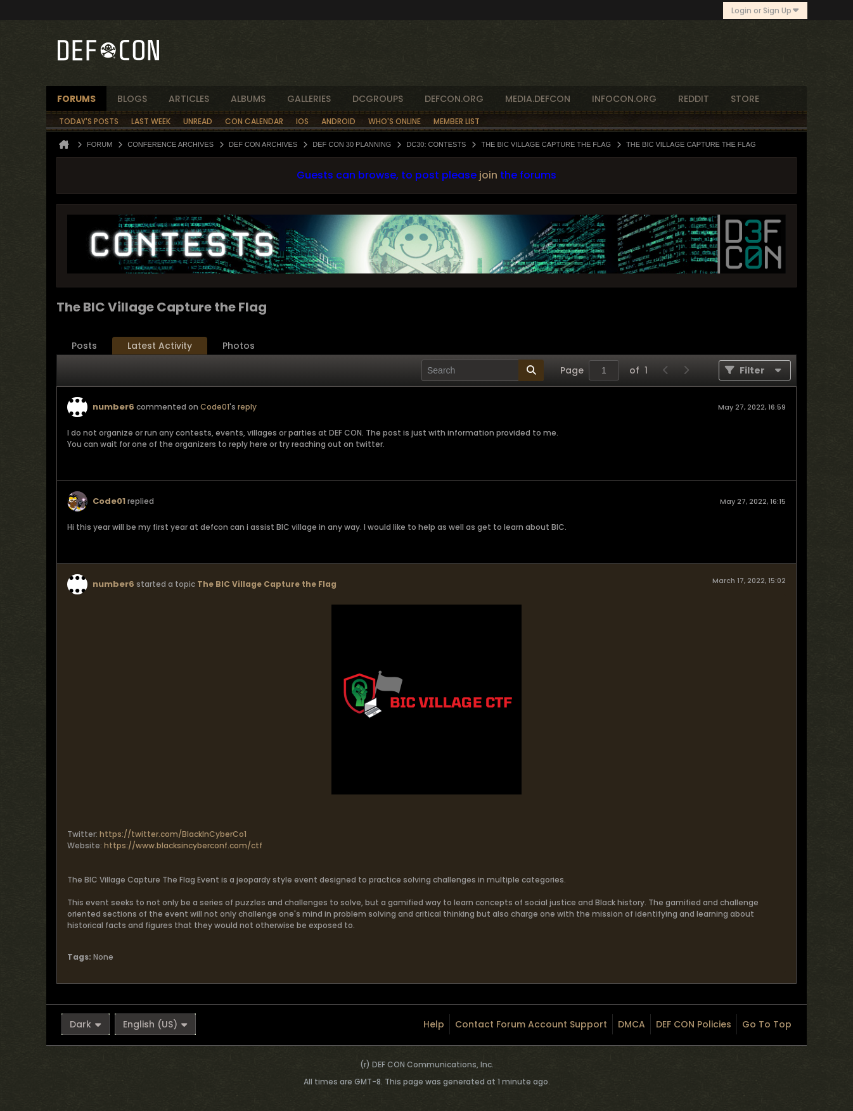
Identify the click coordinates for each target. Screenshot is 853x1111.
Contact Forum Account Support (531, 1024)
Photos (238, 345)
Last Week (150, 121)
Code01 (214, 406)
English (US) (155, 1024)
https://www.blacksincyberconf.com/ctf (183, 845)
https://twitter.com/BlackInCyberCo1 (173, 834)
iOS (302, 121)
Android (338, 121)
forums (76, 98)
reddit (693, 98)
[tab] (84, 346)
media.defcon (537, 98)
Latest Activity (159, 345)
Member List (456, 121)
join (488, 175)
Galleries (309, 98)
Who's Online (394, 121)
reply (247, 406)
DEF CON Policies (693, 1024)
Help (433, 1024)
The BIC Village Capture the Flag (267, 584)
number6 (113, 407)
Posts (84, 345)
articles (189, 98)
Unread (197, 121)
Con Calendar (254, 121)
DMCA (631, 1024)
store (745, 98)
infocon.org (624, 98)
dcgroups (377, 98)
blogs (132, 98)
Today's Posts (89, 121)
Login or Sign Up (765, 10)
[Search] (482, 370)
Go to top (767, 1024)
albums (248, 98)
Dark (85, 1024)
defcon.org (454, 98)
